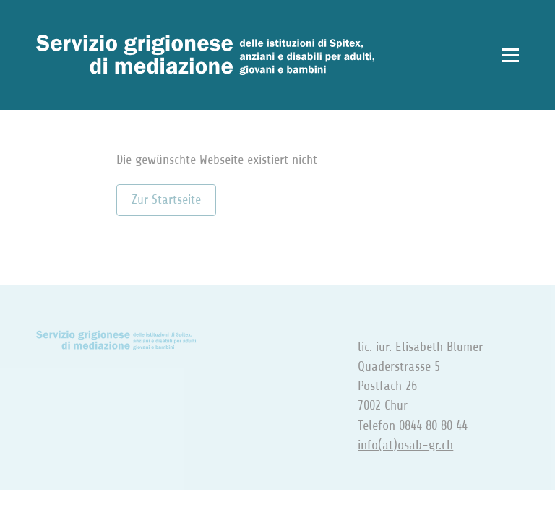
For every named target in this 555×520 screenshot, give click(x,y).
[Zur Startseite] (205, 55)
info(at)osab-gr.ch (405, 445)
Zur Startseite (166, 199)
